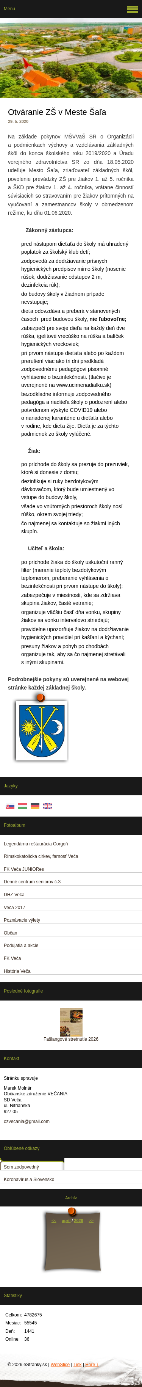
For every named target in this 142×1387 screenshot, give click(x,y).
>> (91, 1220)
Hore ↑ (91, 1364)
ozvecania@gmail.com (27, 1121)
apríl (66, 1220)
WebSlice (60, 1364)
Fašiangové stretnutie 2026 (71, 1039)
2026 (78, 1220)
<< (53, 1220)
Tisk (77, 1364)
